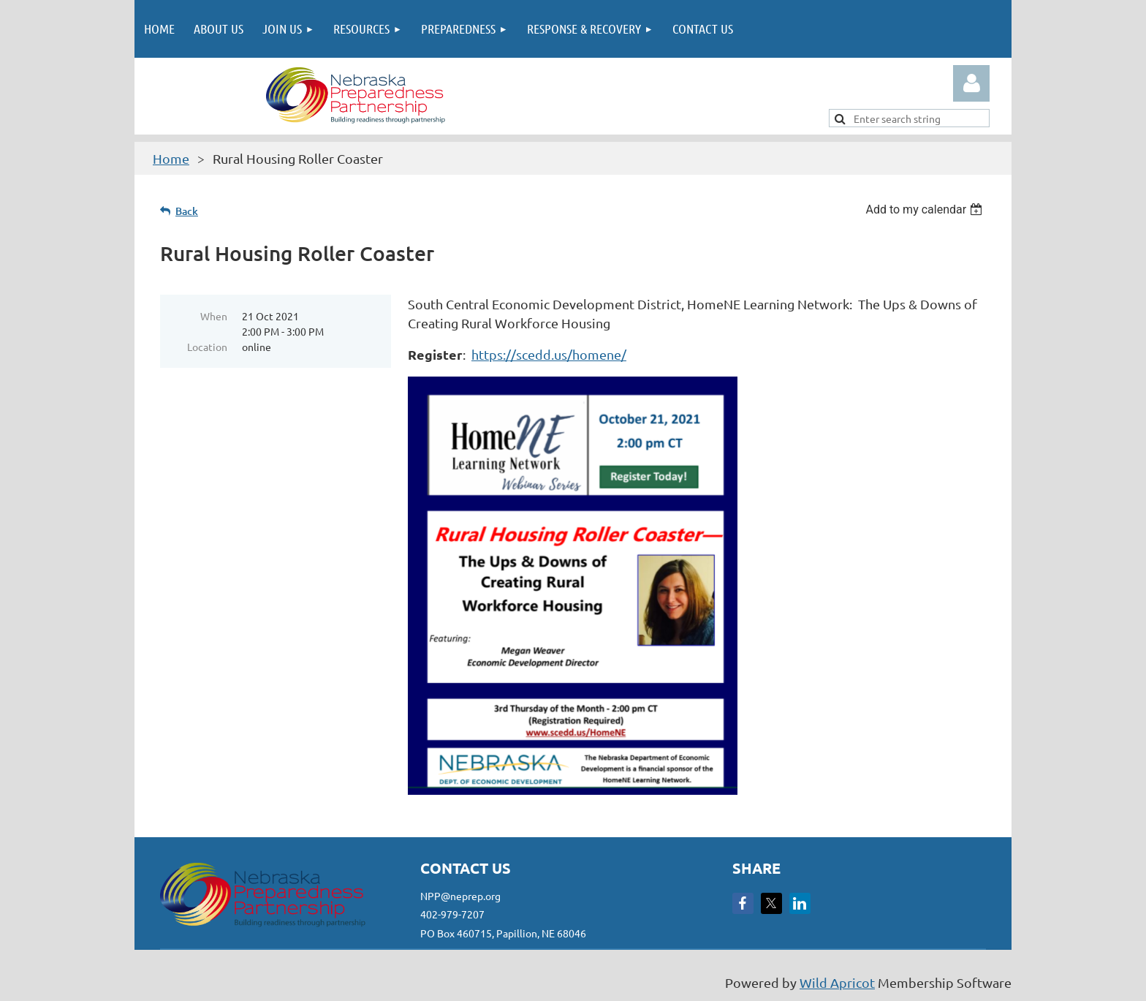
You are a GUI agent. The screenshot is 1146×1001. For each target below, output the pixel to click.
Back (186, 211)
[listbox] (925, 209)
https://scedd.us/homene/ (548, 354)
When (213, 315)
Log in (971, 83)
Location (207, 346)
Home (171, 158)
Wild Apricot (837, 982)
